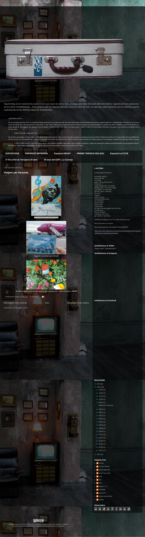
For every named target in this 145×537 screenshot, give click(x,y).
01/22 (101, 444)
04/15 (101, 425)
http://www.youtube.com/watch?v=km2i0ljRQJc (111, 227)
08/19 (101, 409)
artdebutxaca (13, 524)
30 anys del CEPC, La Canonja (58, 160)
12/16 (101, 393)
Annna (101, 463)
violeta (101, 500)
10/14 (101, 399)
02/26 (101, 434)
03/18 (101, 431)
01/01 (101, 450)
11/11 (101, 396)
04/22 (101, 422)
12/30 (101, 390)
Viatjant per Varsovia (16, 172)
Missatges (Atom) (21, 308)
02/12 (101, 438)
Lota (100, 476)
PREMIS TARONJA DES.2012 (90, 153)
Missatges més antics (78, 303)
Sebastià (102, 490)
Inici (47, 303)
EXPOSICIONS (12, 153)
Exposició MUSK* (62, 153)
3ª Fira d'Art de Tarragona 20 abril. (22, 160)
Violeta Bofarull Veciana (30, 524)
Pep (100, 483)
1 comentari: (34, 297)
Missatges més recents (15, 303)
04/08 (101, 428)
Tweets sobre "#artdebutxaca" (105, 249)
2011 (99, 454)
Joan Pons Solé (104, 473)
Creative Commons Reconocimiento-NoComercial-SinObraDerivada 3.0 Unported (40, 525)
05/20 (101, 419)
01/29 (101, 441)
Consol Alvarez (104, 466)
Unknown (102, 493)
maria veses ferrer (105, 496)
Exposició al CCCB (119, 153)
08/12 (101, 412)
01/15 (101, 447)
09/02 (101, 402)
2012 (99, 387)
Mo (100, 480)
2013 (99, 384)
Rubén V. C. (103, 486)
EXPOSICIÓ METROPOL (36, 153)
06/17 (101, 415)
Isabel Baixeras (104, 470)
